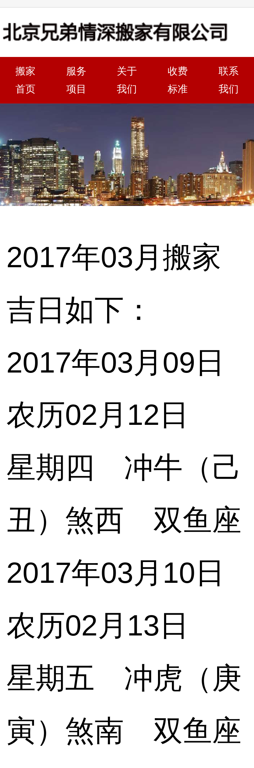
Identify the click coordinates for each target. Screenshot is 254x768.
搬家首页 (25, 80)
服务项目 (76, 80)
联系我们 (229, 80)
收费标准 (178, 80)
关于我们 (127, 80)
